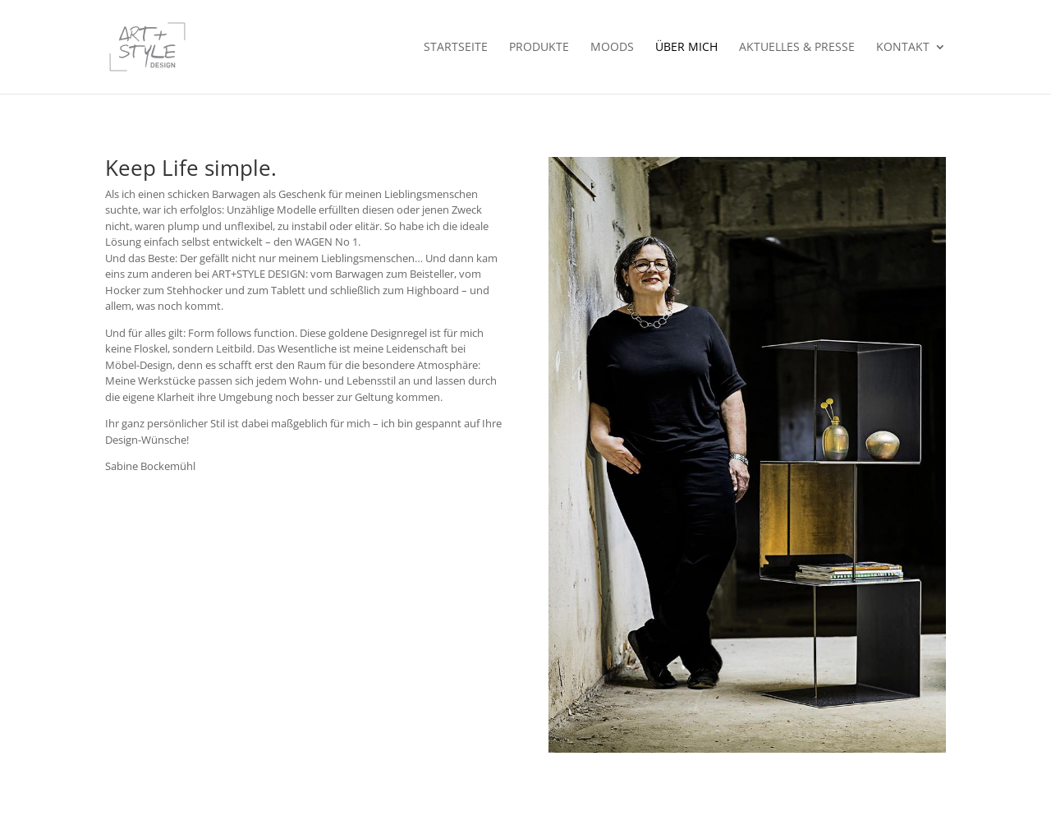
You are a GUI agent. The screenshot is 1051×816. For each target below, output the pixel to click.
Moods (612, 47)
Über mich (686, 47)
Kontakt (902, 47)
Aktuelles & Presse (797, 47)
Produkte (539, 47)
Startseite (456, 47)
